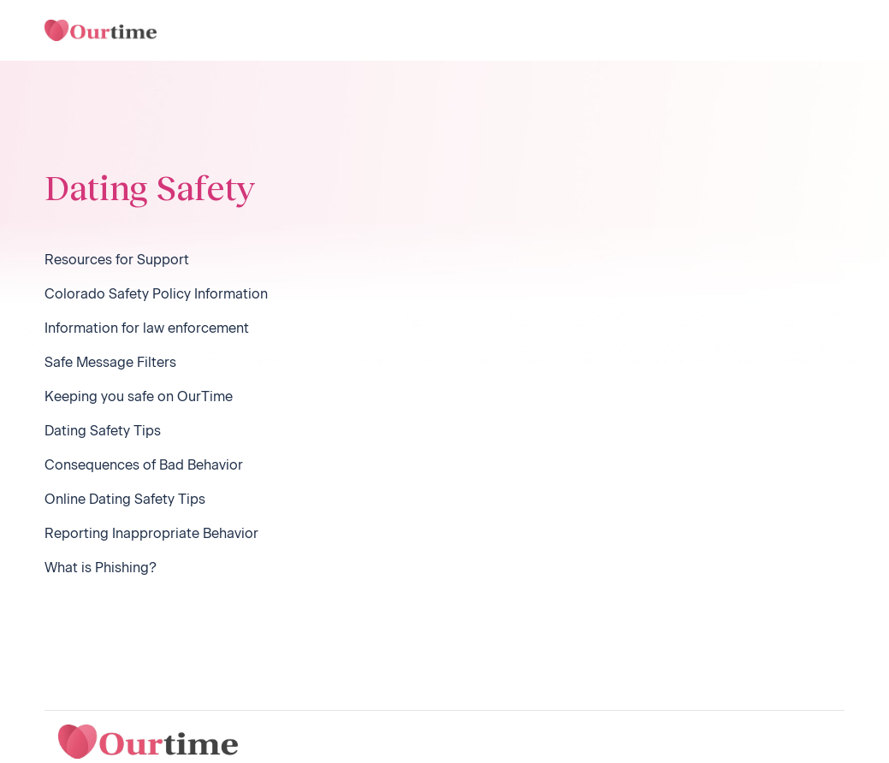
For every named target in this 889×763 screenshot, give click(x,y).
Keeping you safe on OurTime (138, 396)
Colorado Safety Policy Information (156, 294)
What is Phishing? (100, 567)
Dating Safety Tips (102, 431)
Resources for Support (116, 259)
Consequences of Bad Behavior (143, 465)
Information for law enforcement (146, 328)
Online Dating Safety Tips (124, 499)
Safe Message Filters (110, 362)
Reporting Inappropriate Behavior (151, 533)
